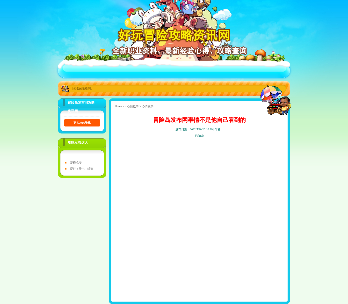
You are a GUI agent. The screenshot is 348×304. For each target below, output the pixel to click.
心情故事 (133, 106)
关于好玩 (100, 70)
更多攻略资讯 (82, 123)
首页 (72, 70)
